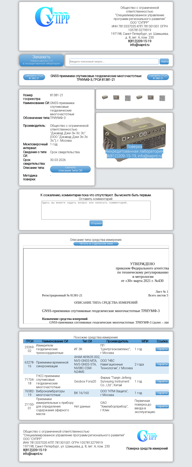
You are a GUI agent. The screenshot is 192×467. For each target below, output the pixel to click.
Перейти (162, 352)
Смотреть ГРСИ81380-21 (158, 77)
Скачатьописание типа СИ (70, 169)
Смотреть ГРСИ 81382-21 (34, 77)
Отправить (97, 226)
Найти (165, 61)
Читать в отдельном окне (96, 247)
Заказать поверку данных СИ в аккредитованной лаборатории (41, 60)
